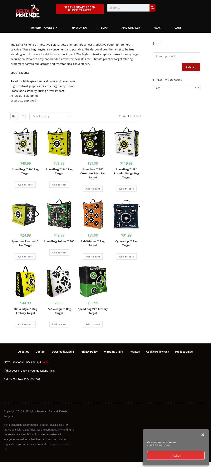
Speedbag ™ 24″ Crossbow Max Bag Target (92, 173)
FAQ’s (45, 362)
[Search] (152, 8)
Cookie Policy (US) (157, 351)
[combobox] (176, 87)
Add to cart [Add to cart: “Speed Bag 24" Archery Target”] (93, 324)
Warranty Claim (113, 351)
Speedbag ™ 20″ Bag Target (25, 171)
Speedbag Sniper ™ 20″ (59, 241)
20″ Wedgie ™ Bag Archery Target (25, 311)
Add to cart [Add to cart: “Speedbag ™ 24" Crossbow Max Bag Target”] (93, 188)
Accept (176, 455)
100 (133, 116)
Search (191, 66)
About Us (23, 351)
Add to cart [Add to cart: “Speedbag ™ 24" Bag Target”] (59, 184)
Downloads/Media (63, 351)
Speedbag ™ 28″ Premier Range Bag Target (126, 173)
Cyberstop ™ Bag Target (126, 243)
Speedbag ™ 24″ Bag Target (59, 171)
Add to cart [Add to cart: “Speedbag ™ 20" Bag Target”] (25, 184)
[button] (203, 435)
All (139, 116)
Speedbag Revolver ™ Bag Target (25, 243)
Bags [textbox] (175, 88)
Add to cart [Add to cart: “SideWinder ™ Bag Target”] (93, 256)
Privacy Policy (89, 351)
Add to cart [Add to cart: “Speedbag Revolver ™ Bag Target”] (25, 256)
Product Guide (184, 351)
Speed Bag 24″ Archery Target (93, 311)
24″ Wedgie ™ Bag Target (59, 311)
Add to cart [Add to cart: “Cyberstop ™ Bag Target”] (126, 256)
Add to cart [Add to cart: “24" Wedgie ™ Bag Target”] (59, 324)
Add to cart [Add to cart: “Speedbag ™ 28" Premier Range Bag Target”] (126, 188)
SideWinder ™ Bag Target (93, 243)
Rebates (135, 351)
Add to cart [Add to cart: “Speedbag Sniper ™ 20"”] (59, 252)
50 (128, 116)
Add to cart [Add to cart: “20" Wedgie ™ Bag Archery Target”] (25, 324)
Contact (40, 351)
